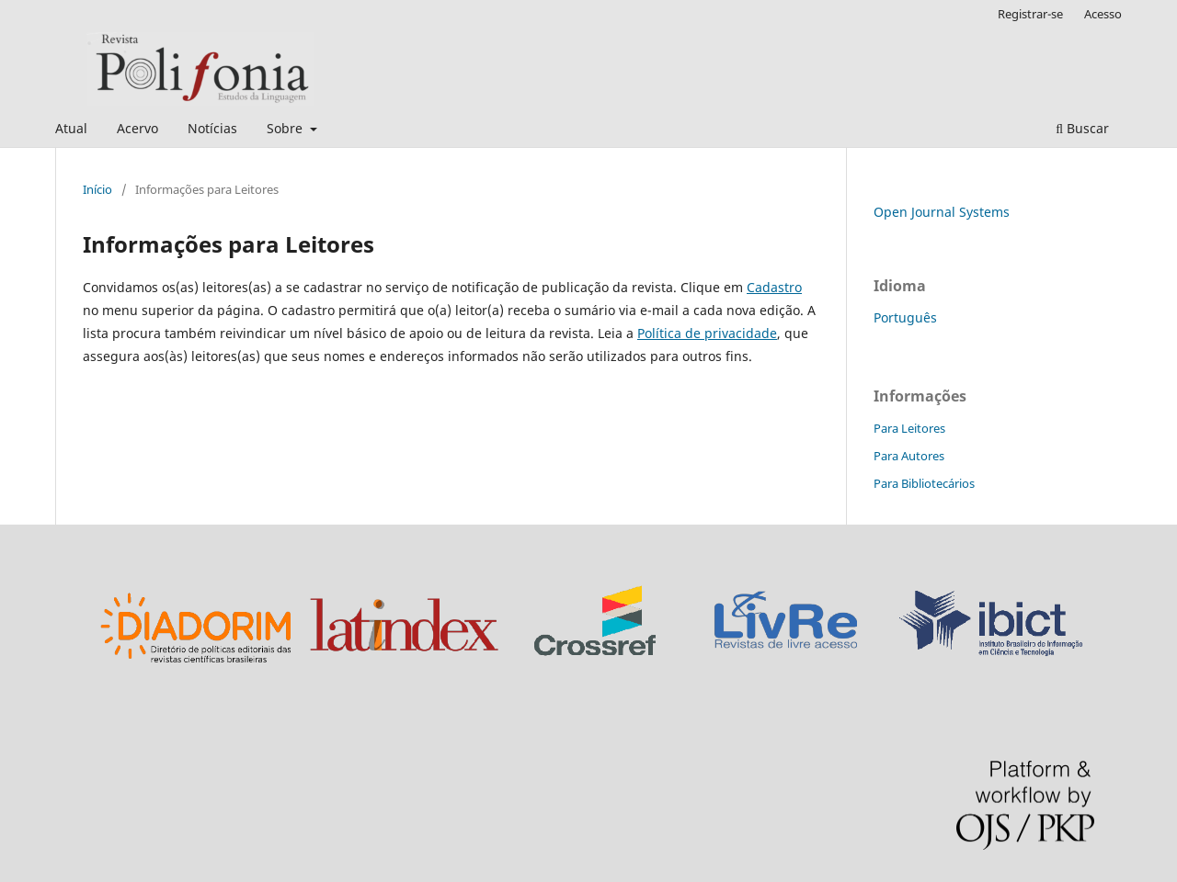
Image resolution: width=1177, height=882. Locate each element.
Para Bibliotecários (924, 483)
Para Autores (909, 455)
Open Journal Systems (942, 211)
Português (905, 317)
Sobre (286, 128)
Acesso (1103, 14)
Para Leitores (909, 428)
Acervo (137, 128)
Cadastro (774, 287)
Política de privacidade (707, 333)
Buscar (1082, 128)
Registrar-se (1030, 14)
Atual (71, 128)
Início (97, 189)
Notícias (212, 128)
